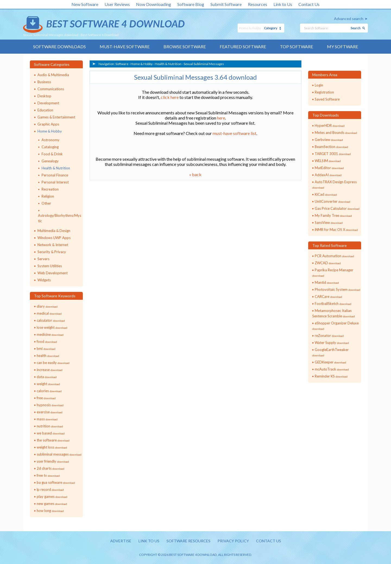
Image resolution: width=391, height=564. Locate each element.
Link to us (148, 541)
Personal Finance (55, 175)
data (47, 377)
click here (170, 97)
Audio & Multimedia (53, 75)
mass (47, 419)
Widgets (44, 280)
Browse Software (184, 46)
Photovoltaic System (337, 289)
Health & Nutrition (56, 168)
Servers (43, 259)
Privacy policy (233, 541)
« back (195, 174)
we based (51, 433)
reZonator (329, 335)
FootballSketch (333, 303)
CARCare (328, 296)
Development (48, 103)
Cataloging (50, 147)
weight (48, 384)
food (47, 341)
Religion (48, 196)
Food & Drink (52, 154)
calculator (51, 320)
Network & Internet (52, 245)
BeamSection (331, 146)
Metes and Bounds (336, 132)
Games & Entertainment (56, 117)
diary (47, 306)
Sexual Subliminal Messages (204, 64)
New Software (84, 4)
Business (44, 82)
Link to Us (282, 4)
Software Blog (190, 4)
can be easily (53, 362)
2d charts (50, 468)
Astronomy (50, 140)
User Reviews (117, 4)
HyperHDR (330, 125)
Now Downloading (153, 4)
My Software (342, 46)
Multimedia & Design (53, 230)
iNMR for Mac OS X (336, 229)
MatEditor (329, 168)
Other (46, 203)
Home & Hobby (49, 131)
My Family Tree (333, 215)
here (221, 117)
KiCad (326, 194)
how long (50, 510)
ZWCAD (328, 263)
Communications (50, 89)
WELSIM (328, 161)
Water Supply (332, 342)
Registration (324, 92)
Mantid (327, 282)
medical (49, 313)
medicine (50, 334)
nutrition (50, 426)
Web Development (52, 273)
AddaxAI (328, 175)
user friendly (53, 461)
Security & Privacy (51, 252)
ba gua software (56, 482)
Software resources (188, 541)
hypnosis (50, 405)
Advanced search (348, 18)
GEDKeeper (330, 362)
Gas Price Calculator (337, 208)
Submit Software (226, 4)
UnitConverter (332, 201)
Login (319, 85)
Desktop (44, 96)
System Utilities (49, 266)
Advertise (120, 541)
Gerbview (329, 139)
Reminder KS (331, 376)
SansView (329, 222)
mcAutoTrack (332, 369)
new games (52, 503)
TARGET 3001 (333, 154)
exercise (49, 412)
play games (52, 496)
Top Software (296, 46)
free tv (48, 475)
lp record (50, 489)
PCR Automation (334, 256)
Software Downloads (59, 46)
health (48, 355)
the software (53, 440)
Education (45, 110)
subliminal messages (59, 454)
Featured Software (243, 46)
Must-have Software (125, 46)
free (46, 398)
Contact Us (309, 4)
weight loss (52, 447)
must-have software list (234, 133)
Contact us (268, 541)
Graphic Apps (48, 124)
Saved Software (327, 99)
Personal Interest (55, 182)
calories (49, 391)
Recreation (50, 189)
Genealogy (50, 161)
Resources (257, 4)
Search (356, 28)
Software (121, 64)
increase (49, 370)
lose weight (52, 327)
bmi (46, 348)
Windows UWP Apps (54, 238)
